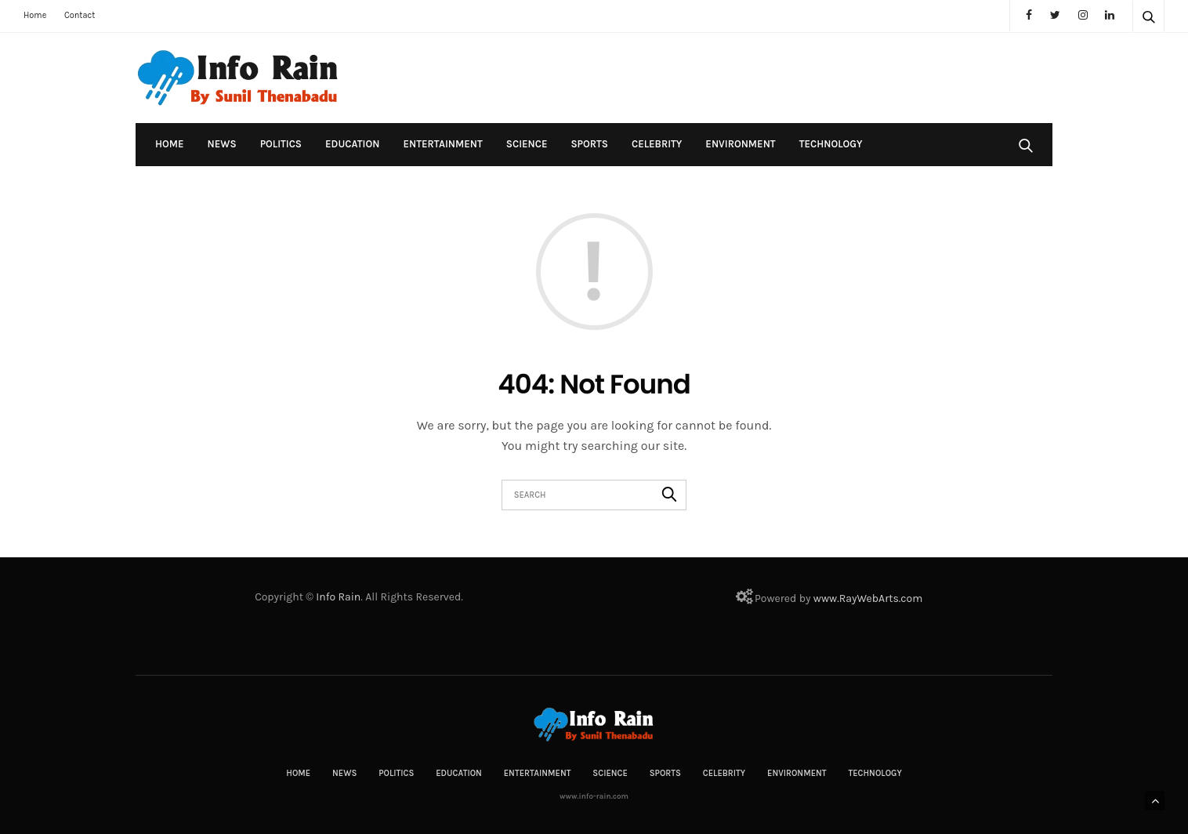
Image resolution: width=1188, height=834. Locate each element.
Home (35, 15)
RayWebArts (869, 598)
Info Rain (338, 597)
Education (352, 144)
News (222, 144)
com (911, 598)
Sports (589, 144)
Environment (740, 144)
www (825, 598)
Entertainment (442, 144)
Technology (831, 144)
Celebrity (657, 144)
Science (527, 144)
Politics (281, 144)
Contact (79, 15)
